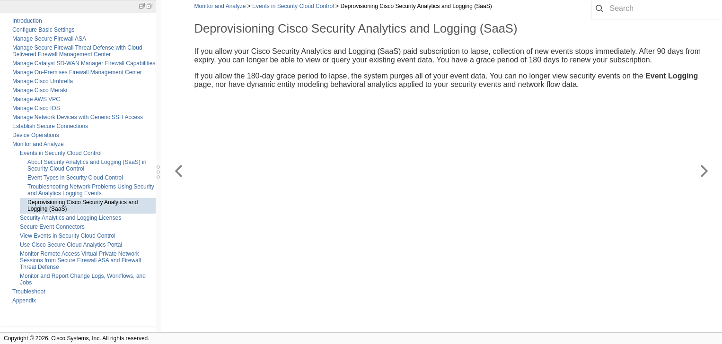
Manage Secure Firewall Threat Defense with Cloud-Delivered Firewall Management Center (78, 51)
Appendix (24, 300)
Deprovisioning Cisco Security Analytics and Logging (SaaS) (82, 205)
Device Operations (35, 135)
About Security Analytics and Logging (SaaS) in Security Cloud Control (86, 165)
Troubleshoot (28, 291)
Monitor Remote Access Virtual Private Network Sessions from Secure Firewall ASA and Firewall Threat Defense (80, 260)
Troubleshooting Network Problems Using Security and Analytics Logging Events (90, 190)
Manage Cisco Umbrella (42, 81)
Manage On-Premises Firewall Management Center (77, 72)
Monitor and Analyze (38, 144)
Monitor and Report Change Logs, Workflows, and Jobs (83, 279)
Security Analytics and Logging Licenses (70, 218)
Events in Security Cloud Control (61, 153)
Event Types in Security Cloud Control (75, 177)
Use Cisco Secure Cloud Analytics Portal (71, 244)
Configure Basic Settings (43, 29)
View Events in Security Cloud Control (67, 235)
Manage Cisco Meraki (39, 90)
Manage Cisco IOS (36, 108)
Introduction (27, 20)
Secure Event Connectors (52, 227)
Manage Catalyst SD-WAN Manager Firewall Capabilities (83, 63)
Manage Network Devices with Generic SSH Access (77, 117)
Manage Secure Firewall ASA (49, 38)
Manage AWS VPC (36, 99)
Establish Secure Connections (50, 126)
